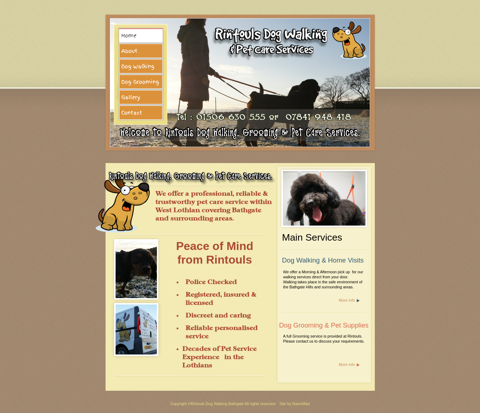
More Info (347, 300)
